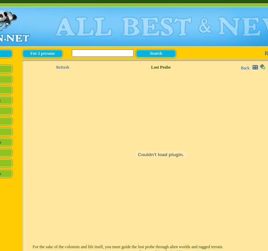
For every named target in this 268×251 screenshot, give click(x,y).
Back (245, 68)
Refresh (62, 67)
